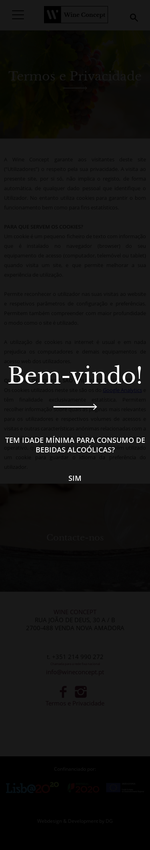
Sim (75, 478)
